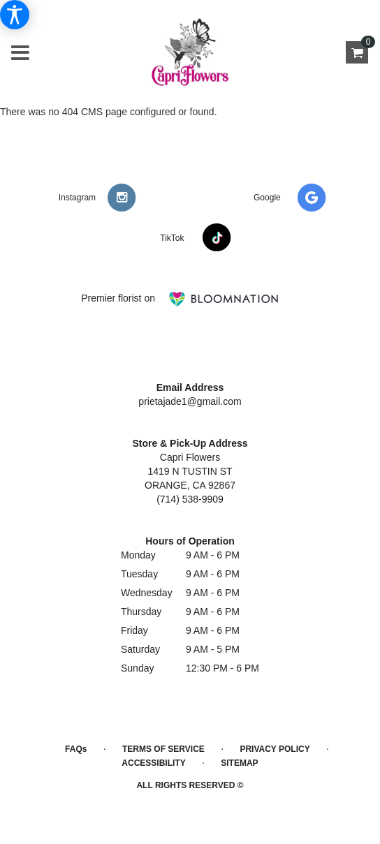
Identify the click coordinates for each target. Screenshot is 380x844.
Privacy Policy (274, 749)
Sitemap (239, 763)
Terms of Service (163, 749)
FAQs (76, 749)
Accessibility (153, 763)
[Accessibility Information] (14, 14)
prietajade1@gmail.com (189, 401)
